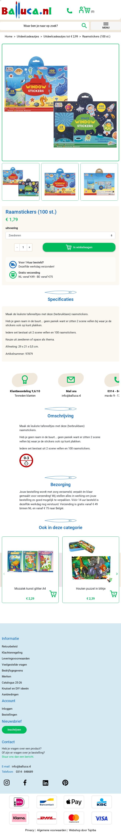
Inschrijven (14, 729)
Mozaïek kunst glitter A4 (30, 588)
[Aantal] (23, 247)
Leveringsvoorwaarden (16, 658)
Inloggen (7, 708)
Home (8, 36)
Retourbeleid (9, 646)
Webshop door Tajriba (82, 830)
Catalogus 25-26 (12, 682)
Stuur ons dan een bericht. (18, 756)
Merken (6, 676)
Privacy (29, 830)
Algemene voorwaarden (51, 830)
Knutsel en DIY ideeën (15, 688)
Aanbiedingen (10, 694)
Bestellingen (9, 714)
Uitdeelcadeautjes (28, 36)
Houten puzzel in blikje (90, 588)
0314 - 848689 (24, 771)
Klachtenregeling (12, 652)
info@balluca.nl (21, 766)
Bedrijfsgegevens (12, 670)
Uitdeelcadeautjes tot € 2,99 (60, 36)
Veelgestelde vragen (14, 664)
